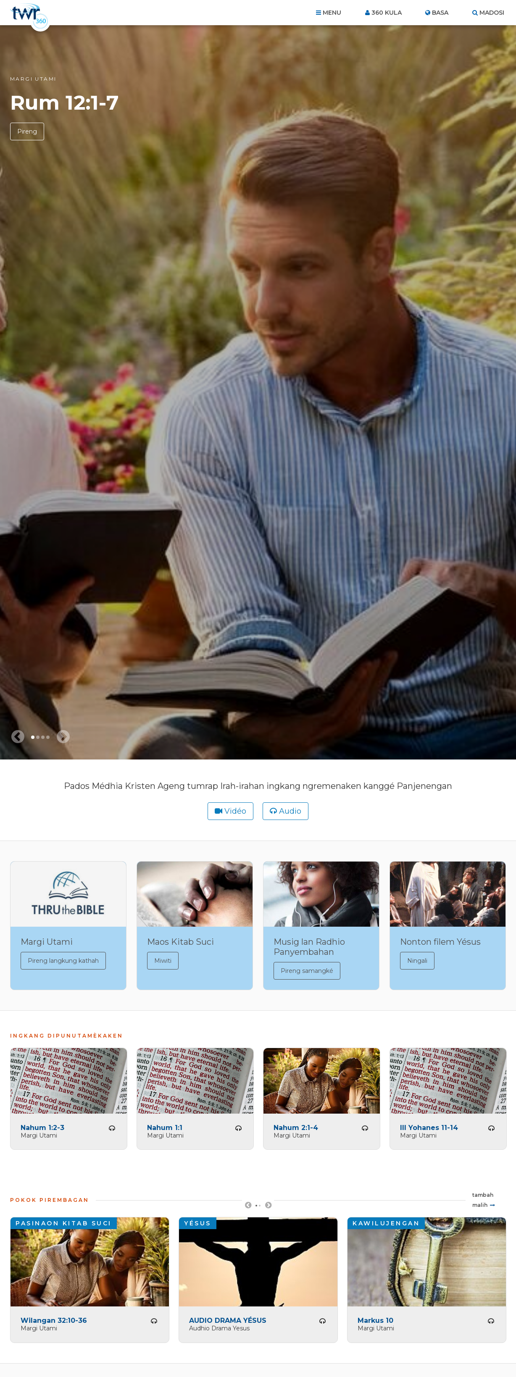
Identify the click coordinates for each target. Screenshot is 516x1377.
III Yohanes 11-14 (429, 1127)
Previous (248, 1208)
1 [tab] (32, 737)
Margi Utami (33, 79)
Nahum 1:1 (164, 1127)
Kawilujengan (386, 1223)
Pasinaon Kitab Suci (64, 1223)
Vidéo (235, 811)
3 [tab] (43, 737)
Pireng (27, 131)
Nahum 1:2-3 (42, 1127)
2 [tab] (37, 737)
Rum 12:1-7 (64, 102)
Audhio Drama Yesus (219, 1328)
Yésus (197, 1223)
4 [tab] (48, 737)
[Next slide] (63, 736)
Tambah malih (482, 1199)
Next (268, 1208)
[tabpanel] (258, 392)
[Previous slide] (17, 736)
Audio (290, 811)
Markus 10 (375, 1320)
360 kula (386, 12)
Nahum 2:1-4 (296, 1127)
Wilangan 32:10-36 (54, 1320)
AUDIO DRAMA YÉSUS (227, 1320)
